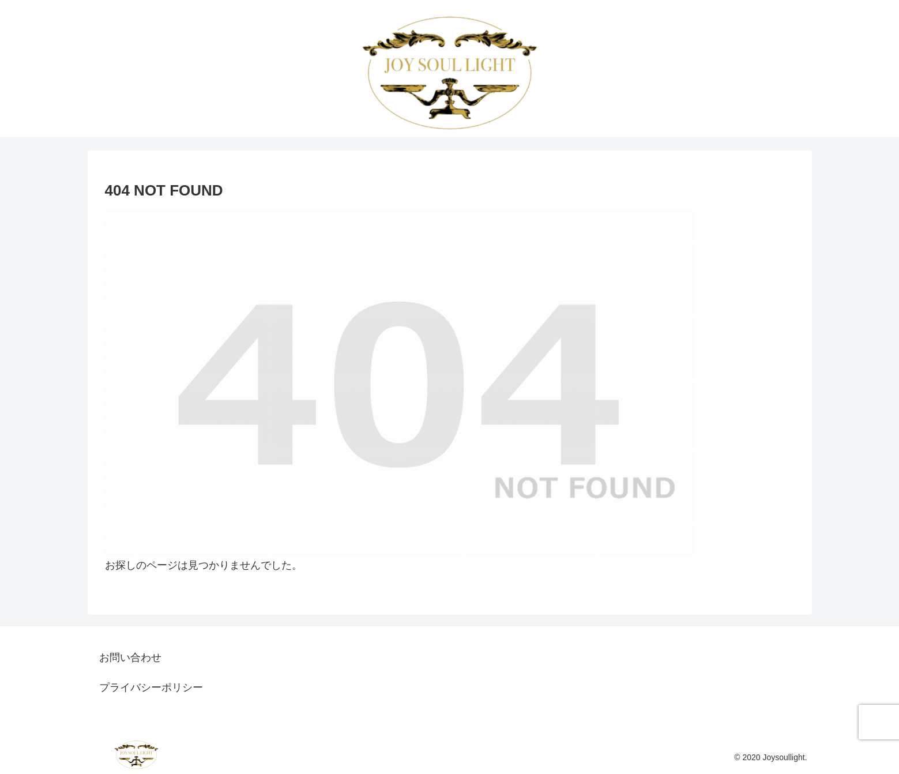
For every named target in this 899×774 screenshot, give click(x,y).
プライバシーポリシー (151, 687)
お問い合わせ (130, 657)
